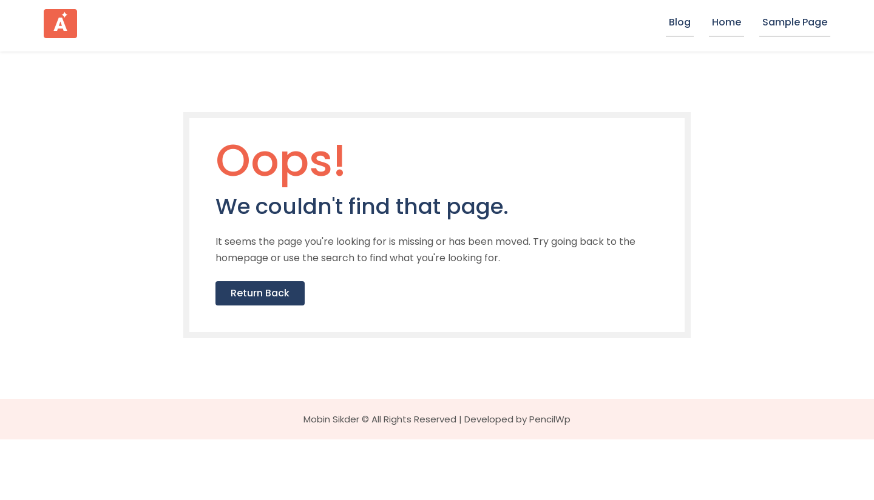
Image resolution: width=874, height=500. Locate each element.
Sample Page (794, 22)
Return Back (325, 350)
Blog (680, 22)
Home (726, 22)
